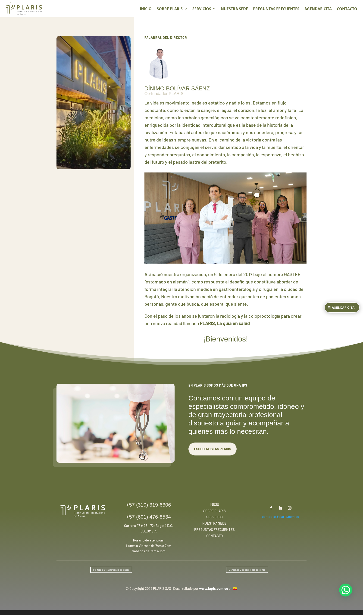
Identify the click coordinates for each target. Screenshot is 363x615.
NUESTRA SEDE (234, 9)
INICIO (146, 9)
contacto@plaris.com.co (280, 516)
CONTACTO (347, 9)
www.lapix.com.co (213, 588)
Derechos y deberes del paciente (247, 569)
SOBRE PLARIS (170, 9)
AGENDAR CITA (343, 307)
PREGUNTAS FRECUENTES (276, 9)
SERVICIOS (201, 9)
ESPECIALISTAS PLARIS (212, 449)
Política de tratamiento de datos (111, 569)
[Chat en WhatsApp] (345, 590)
